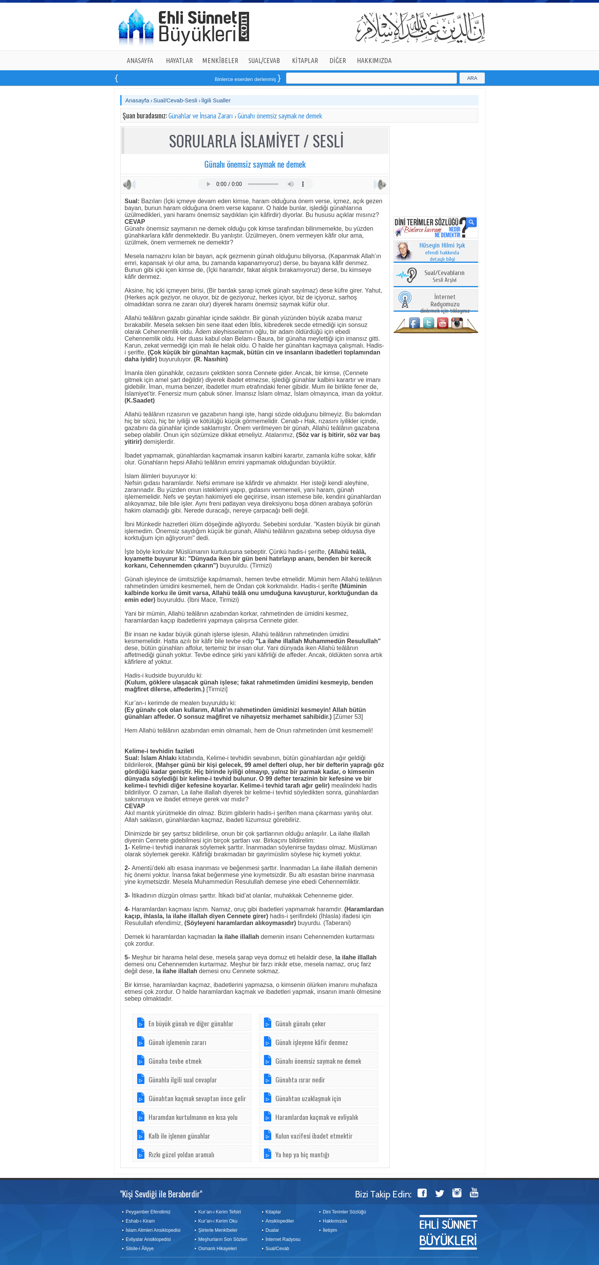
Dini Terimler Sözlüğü (344, 1212)
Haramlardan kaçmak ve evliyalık (316, 1117)
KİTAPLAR (305, 60)
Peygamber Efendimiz (148, 1212)
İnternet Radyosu (283, 1239)
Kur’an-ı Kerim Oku (217, 1221)
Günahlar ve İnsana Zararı (200, 115)
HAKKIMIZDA (374, 60)
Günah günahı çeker (300, 1023)
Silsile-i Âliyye (140, 1248)
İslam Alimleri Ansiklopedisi (153, 1230)
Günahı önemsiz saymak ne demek (280, 115)
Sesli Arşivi (444, 276)
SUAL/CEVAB (264, 60)
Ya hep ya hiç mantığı (302, 1154)
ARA (472, 78)
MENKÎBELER (220, 60)
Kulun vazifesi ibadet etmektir (314, 1135)
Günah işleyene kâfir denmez (311, 1042)
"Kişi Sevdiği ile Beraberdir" (161, 1193)
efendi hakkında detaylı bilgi (442, 252)
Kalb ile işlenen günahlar (179, 1135)
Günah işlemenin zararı (177, 1042)
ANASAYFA (140, 60)
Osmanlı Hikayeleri (217, 1248)
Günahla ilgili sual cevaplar (183, 1079)
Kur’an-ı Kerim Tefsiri (219, 1212)
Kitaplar (273, 1212)
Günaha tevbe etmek (175, 1061)
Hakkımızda (335, 1221)
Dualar (272, 1230)
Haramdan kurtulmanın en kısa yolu (193, 1117)
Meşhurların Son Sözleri (222, 1239)
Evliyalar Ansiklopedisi (148, 1239)
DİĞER (338, 60)
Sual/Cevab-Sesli (175, 100)
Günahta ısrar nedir (300, 1079)
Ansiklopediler (280, 1221)
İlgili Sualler (216, 100)
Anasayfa (137, 100)
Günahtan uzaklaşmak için (308, 1098)
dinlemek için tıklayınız (445, 304)
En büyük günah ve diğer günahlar (191, 1023)
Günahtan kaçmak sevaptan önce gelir (197, 1098)
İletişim (330, 1230)
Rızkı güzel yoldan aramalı (181, 1154)
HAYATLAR (179, 60)
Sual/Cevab (277, 1248)
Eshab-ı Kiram (140, 1221)
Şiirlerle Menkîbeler (218, 1230)
